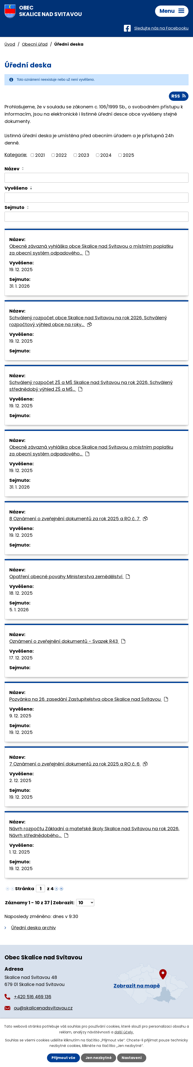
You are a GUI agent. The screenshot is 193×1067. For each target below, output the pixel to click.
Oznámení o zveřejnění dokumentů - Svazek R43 (67, 641)
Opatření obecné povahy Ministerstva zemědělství (69, 577)
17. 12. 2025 (21, 658)
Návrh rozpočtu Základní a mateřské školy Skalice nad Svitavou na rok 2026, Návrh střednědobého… (94, 832)
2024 (106, 155)
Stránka (24, 889)
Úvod (10, 44)
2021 (40, 155)
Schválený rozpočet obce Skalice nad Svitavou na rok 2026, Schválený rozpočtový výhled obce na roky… (88, 321)
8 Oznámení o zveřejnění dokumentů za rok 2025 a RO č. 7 (78, 519)
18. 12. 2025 (21, 593)
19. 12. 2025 (21, 270)
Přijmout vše (63, 1057)
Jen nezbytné (98, 1057)
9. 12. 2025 (20, 716)
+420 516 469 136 (32, 997)
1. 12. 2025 (19, 852)
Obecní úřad (34, 44)
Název (12, 169)
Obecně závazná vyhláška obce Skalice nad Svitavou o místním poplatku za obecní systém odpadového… (91, 249)
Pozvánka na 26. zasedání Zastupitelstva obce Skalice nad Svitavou (88, 699)
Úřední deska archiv (33, 928)
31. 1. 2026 (19, 286)
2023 (83, 155)
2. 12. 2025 (20, 781)
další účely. (124, 1031)
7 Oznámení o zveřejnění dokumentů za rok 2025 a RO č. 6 (78, 764)
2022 (61, 155)
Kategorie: (16, 155)
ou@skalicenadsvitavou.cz (43, 1008)
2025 (128, 155)
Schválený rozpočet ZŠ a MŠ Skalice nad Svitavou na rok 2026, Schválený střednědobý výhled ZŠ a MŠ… (91, 386)
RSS (178, 96)
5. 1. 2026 (19, 610)
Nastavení (132, 1057)
